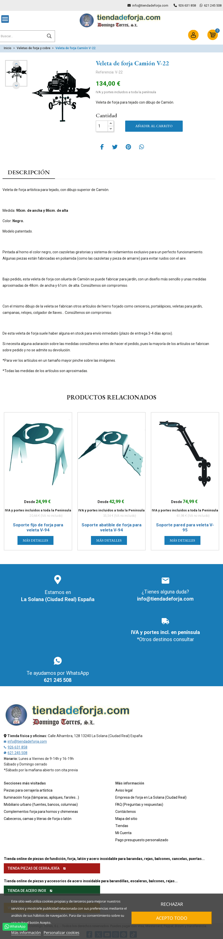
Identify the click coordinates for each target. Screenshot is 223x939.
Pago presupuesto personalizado (141, 840)
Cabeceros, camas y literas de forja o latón (37, 819)
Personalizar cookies (61, 932)
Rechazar (171, 904)
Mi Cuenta (123, 833)
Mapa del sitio (126, 819)
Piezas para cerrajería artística (28, 790)
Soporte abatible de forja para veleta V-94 (111, 527)
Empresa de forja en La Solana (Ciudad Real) (151, 797)
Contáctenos (125, 812)
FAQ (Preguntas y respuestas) (139, 804)
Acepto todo (172, 918)
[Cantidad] (102, 126)
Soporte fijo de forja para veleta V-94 (38, 527)
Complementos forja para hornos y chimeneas (41, 812)
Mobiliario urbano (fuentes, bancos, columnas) (41, 804)
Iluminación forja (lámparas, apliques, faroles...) (41, 797)
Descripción (29, 172)
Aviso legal (124, 790)
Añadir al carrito (154, 126)
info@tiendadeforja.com (150, 5)
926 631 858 (187, 5)
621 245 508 (212, 5)
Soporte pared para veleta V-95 (185, 527)
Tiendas (121, 826)
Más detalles (35, 540)
